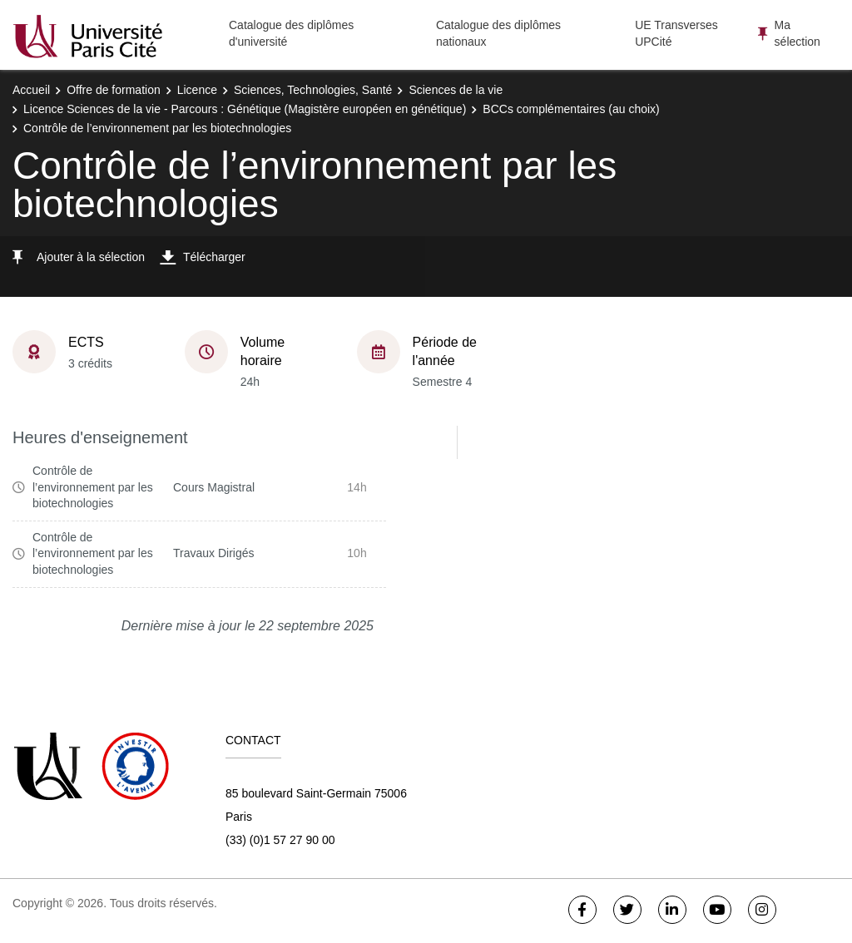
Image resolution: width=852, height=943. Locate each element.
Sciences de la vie (456, 89)
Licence (197, 89)
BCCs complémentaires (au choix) (571, 109)
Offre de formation (114, 89)
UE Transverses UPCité (676, 33)
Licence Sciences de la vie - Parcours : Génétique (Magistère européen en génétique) (244, 109)
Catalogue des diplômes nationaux (498, 33)
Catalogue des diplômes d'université (291, 33)
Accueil (31, 89)
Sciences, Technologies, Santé (313, 89)
